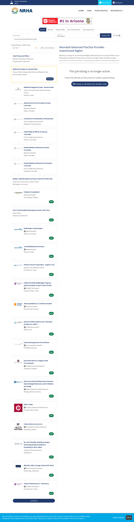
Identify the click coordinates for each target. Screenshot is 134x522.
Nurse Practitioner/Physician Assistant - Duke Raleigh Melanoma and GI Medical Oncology (39, 383)
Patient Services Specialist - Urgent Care (39, 265)
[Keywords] (34, 35)
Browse (50, 30)
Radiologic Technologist (33, 228)
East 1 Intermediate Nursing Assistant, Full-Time (31, 210)
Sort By (15, 48)
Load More (34, 501)
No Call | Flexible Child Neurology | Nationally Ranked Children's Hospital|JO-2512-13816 (37, 444)
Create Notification (47, 48)
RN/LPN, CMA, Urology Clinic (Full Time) (39, 465)
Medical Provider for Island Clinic (25, 69)
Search (42, 30)
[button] (116, 35)
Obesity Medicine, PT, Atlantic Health (38, 303)
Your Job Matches (74, 30)
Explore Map (60, 30)
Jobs (89, 10)
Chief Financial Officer (21, 56)
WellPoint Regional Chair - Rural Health (39, 87)
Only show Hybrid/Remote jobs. (25, 39)
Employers (117, 2)
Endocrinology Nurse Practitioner (36, 342)
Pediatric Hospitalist (32, 192)
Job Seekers (104, 2)
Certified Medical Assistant (34, 246)
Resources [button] (116, 10)
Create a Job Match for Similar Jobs (90, 84)
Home (81, 10)
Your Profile (101, 10)
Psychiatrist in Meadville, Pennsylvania (38, 119)
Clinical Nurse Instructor (33, 424)
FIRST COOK (28, 404)
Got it (129, 517)
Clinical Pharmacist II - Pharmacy (36, 484)
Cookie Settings (118, 517)
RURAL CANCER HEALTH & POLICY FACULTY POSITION (32, 179)
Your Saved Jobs (88, 30)
